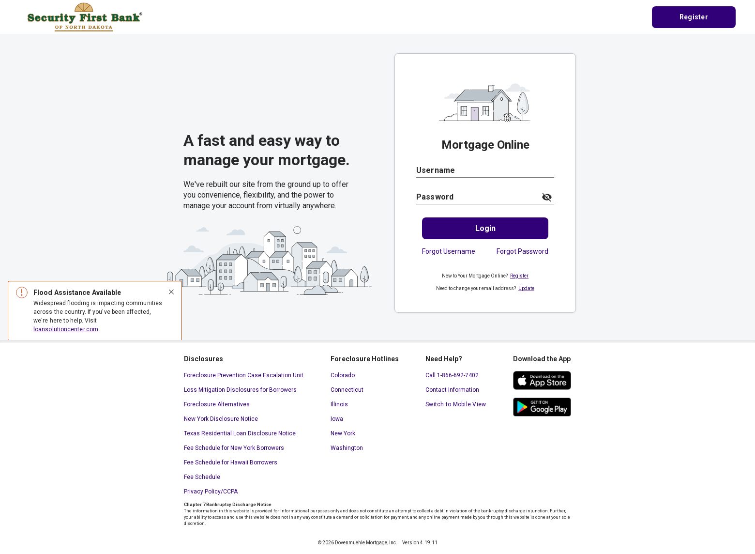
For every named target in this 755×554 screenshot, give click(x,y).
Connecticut (347, 389)
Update (526, 288)
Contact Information (452, 389)
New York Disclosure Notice (221, 419)
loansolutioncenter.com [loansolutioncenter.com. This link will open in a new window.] (65, 329)
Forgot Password (522, 251)
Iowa (337, 419)
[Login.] (485, 228)
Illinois (339, 404)
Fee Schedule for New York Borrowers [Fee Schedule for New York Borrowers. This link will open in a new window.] (234, 448)
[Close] (171, 292)
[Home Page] (85, 16)
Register (519, 275)
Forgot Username (448, 251)
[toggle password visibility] (547, 197)
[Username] (485, 170)
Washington (347, 448)
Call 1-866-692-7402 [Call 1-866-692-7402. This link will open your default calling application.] (452, 375)
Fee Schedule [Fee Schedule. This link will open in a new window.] (202, 477)
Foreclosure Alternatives (217, 404)
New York (343, 433)
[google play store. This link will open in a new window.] (542, 407)
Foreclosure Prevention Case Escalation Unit (243, 375)
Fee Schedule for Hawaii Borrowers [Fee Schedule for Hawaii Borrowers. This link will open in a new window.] (230, 462)
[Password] (476, 196)
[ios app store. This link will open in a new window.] (542, 380)
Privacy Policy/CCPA (211, 491)
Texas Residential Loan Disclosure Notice (240, 433)
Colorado (343, 375)
